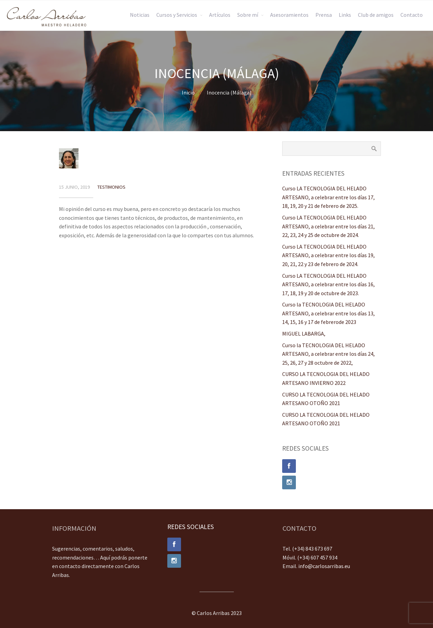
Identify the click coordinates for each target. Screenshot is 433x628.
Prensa (323, 14)
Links (345, 14)
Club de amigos (376, 14)
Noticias (139, 14)
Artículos (219, 14)
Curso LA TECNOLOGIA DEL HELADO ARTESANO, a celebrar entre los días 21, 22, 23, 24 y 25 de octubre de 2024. (328, 226)
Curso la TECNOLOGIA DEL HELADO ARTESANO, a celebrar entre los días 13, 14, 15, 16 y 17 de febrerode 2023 (328, 313)
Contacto (411, 14)
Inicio (188, 92)
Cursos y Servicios (176, 14)
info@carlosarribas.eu (324, 566)
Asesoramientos (289, 14)
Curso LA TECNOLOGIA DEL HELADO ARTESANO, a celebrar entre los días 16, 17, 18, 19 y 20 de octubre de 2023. (328, 284)
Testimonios (111, 187)
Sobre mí (247, 14)
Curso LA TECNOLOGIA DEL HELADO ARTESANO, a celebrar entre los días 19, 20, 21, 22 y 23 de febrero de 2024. (328, 255)
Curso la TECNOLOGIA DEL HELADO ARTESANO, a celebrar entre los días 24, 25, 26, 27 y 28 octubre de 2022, (328, 354)
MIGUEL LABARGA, (303, 333)
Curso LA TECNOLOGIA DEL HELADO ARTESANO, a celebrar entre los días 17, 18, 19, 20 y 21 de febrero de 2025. (328, 197)
